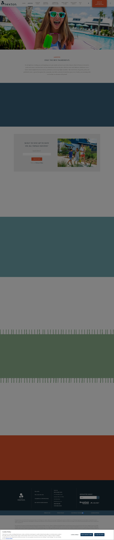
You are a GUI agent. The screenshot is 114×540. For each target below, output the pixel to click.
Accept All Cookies (99, 534)
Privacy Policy (9, 538)
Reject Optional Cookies (86, 534)
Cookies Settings (75, 534)
